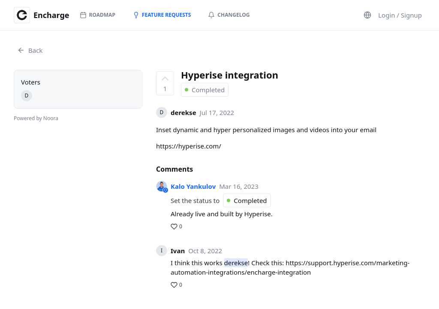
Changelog (229, 14)
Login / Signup (400, 15)
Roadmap (97, 14)
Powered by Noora (36, 118)
